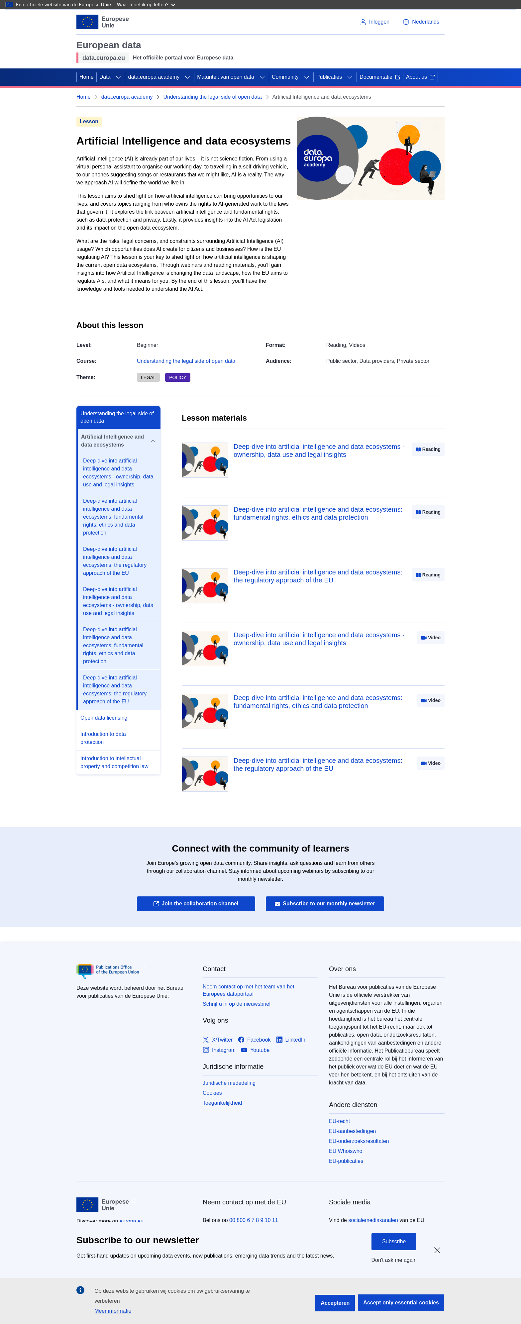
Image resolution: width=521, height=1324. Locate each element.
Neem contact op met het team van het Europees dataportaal (248, 990)
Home (86, 77)
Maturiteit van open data (225, 77)
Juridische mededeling (229, 1083)
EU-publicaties (346, 1161)
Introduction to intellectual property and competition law (114, 762)
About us (420, 77)
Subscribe (394, 1241)
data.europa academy (153, 77)
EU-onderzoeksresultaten (359, 1141)
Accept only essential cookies (401, 1302)
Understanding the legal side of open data (212, 97)
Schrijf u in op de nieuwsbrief (237, 1004)
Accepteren (335, 1303)
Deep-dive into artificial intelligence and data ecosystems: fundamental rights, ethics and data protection (113, 517)
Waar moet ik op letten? (146, 4)
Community (285, 77)
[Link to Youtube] (255, 1050)
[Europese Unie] (102, 22)
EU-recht (339, 1121)
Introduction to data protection (103, 738)
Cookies (212, 1093)
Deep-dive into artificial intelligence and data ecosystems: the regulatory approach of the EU (115, 561)
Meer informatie (112, 1311)
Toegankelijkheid (222, 1103)
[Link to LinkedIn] (291, 1040)
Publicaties (329, 77)
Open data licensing (103, 718)
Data (105, 77)
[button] (421, 22)
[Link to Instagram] (219, 1050)
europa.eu (132, 1221)
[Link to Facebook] (254, 1040)
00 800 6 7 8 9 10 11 (253, 1220)
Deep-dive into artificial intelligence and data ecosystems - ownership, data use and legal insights (118, 472)
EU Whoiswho (345, 1151)
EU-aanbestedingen (352, 1131)
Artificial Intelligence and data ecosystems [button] (118, 441)
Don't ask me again (394, 1260)
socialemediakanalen (373, 1220)
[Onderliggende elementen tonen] (118, 77)
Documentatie (380, 77)
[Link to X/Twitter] (218, 1040)
